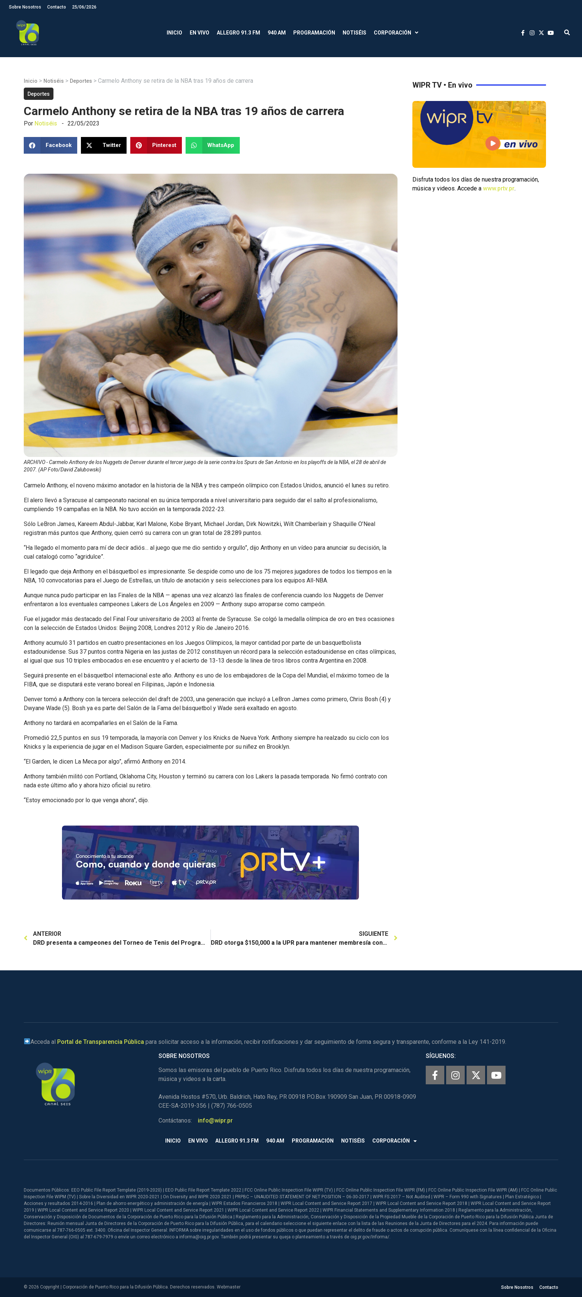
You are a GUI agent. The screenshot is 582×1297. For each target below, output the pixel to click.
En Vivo (199, 33)
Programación (314, 33)
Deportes (81, 81)
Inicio (174, 33)
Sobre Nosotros (25, 7)
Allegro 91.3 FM (238, 33)
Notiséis (354, 33)
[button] (567, 33)
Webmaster (229, 1287)
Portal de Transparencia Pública (100, 1041)
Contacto (56, 7)
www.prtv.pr (498, 188)
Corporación (396, 33)
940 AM (277, 33)
